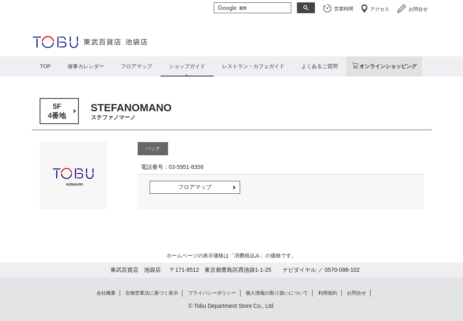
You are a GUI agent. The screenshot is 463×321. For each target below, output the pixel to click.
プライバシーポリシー (212, 293)
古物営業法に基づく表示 (151, 293)
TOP (45, 66)
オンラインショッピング (388, 66)
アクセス (379, 9)
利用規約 (327, 293)
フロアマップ (136, 66)
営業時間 (343, 9)
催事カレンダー (86, 66)
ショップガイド (187, 66)
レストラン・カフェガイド (253, 66)
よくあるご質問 (319, 66)
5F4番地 (57, 111)
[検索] (252, 8)
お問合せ (418, 9)
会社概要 (106, 293)
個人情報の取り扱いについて (277, 293)
